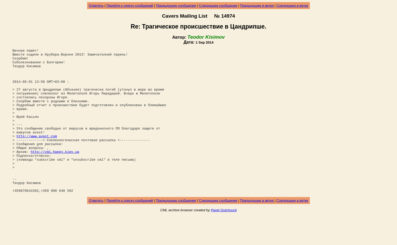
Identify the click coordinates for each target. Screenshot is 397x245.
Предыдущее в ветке (257, 6)
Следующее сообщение (218, 6)
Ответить (96, 6)
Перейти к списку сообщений (129, 6)
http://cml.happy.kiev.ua (55, 172)
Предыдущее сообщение (176, 6)
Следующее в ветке (292, 6)
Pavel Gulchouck (224, 239)
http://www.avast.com (37, 154)
